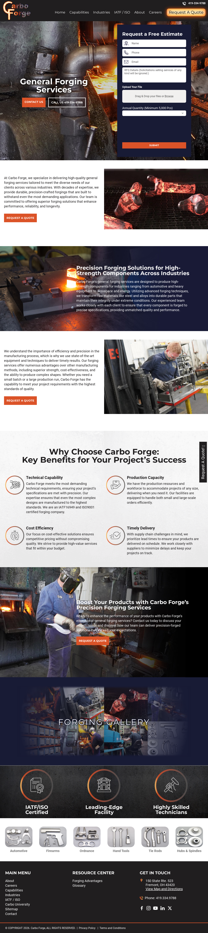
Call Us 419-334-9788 (67, 102)
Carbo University (17, 904)
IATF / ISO (122, 12)
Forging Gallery (104, 722)
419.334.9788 (166, 898)
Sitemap (11, 909)
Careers (155, 12)
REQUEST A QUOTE (20, 218)
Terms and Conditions (113, 928)
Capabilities (79, 12)
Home (60, 12)
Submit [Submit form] (154, 145)
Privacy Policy (87, 928)
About (139, 12)
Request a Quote (186, 12)
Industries (101, 12)
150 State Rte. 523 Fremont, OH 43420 (164, 885)
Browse (169, 96)
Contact (11, 914)
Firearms (53, 851)
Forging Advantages (87, 881)
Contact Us (34, 102)
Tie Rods (155, 851)
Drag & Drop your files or (154, 96)
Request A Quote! (203, 462)
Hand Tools (121, 851)
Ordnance (87, 851)
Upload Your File (132, 87)
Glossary (78, 886)
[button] (17, 839)
